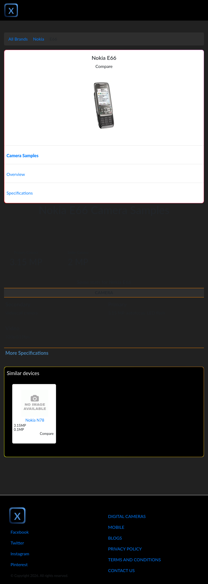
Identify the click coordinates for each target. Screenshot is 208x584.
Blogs (115, 537)
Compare (104, 66)
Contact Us (121, 570)
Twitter (17, 542)
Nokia (38, 38)
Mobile (116, 527)
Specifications (19, 192)
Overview (15, 174)
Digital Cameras (127, 516)
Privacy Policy (125, 548)
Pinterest (19, 564)
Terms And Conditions (134, 559)
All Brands (18, 38)
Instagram (20, 553)
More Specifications (26, 353)
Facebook (20, 531)
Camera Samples (22, 155)
